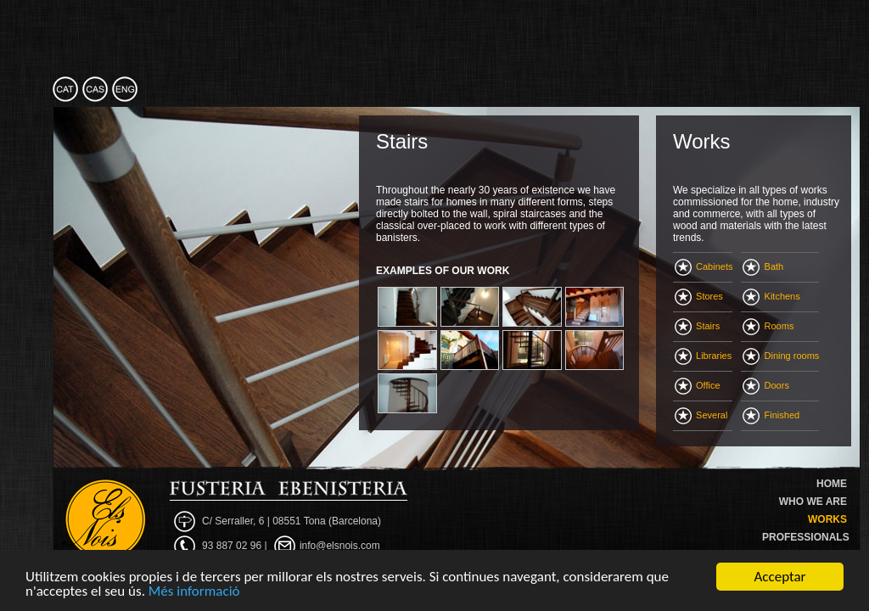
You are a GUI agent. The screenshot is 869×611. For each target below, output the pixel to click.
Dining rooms (781, 355)
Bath (763, 266)
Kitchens (771, 296)
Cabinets (703, 266)
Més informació (194, 593)
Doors (765, 385)
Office (697, 385)
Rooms (768, 326)
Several (701, 415)
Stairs (697, 326)
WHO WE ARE (813, 501)
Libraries (703, 355)
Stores (699, 296)
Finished (771, 415)
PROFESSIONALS (805, 537)
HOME (831, 484)
